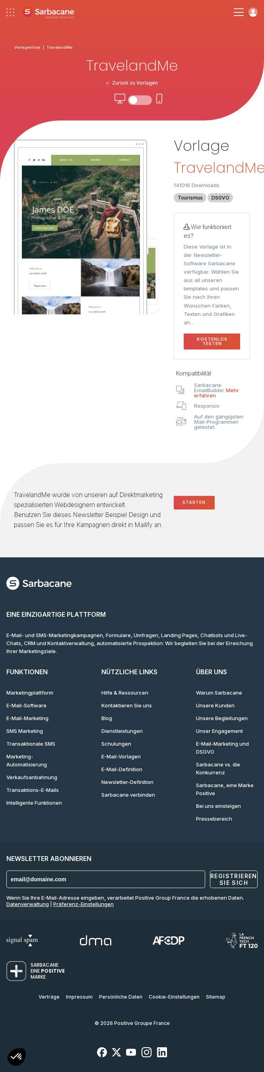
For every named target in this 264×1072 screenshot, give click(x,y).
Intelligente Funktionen (34, 803)
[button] (16, 1057)
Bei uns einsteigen (218, 806)
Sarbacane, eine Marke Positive (225, 789)
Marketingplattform (29, 692)
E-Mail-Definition (121, 769)
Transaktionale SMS (30, 743)
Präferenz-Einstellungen (83, 904)
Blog (106, 718)
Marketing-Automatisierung (26, 760)
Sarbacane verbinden (128, 795)
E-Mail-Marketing (27, 718)
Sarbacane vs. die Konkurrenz (218, 768)
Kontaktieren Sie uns (126, 705)
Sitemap (215, 997)
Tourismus (190, 198)
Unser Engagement (219, 731)
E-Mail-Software (26, 705)
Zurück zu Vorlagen (132, 83)
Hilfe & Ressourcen (124, 692)
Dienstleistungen (122, 731)
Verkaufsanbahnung (31, 777)
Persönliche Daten (120, 997)
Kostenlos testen (212, 341)
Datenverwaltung (27, 904)
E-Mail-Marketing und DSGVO (222, 747)
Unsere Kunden (215, 705)
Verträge (49, 997)
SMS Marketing (24, 731)
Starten (194, 502)
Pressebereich (214, 818)
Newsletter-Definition (127, 782)
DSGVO (220, 198)
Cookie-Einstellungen (174, 997)
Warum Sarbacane (219, 692)
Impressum (79, 997)
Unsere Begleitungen (222, 718)
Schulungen (116, 743)
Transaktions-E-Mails (32, 790)
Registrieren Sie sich (233, 879)
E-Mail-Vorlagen (121, 756)
